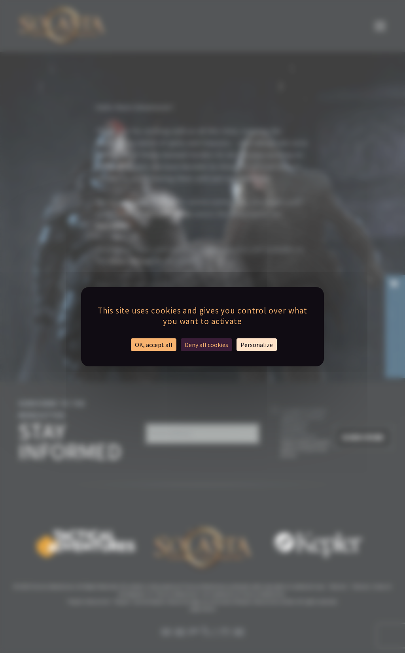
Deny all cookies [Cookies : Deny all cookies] (206, 345)
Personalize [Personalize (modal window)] (256, 345)
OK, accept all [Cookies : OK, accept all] (153, 345)
